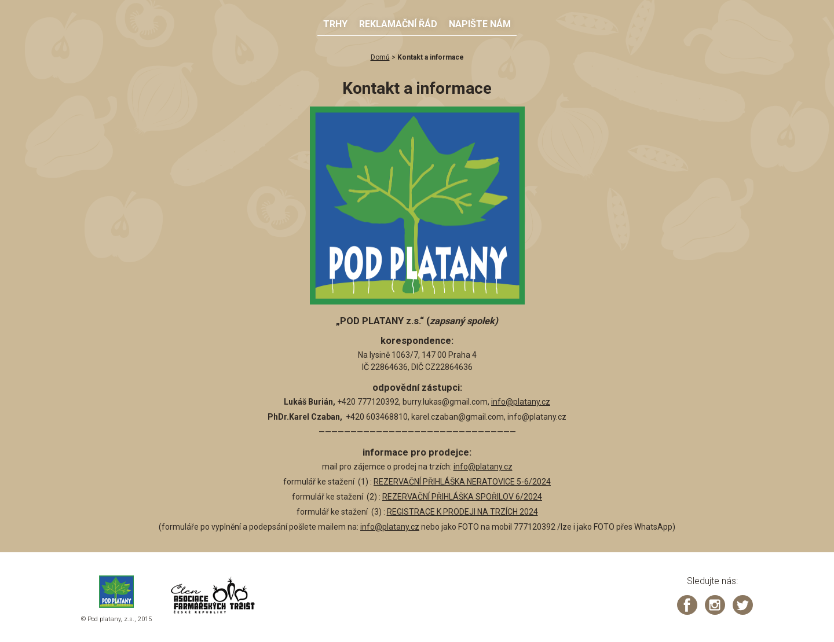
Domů (380, 57)
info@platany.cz (520, 401)
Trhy (335, 24)
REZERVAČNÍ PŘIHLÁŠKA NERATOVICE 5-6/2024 (462, 481)
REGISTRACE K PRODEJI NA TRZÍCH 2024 (462, 511)
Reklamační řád (398, 24)
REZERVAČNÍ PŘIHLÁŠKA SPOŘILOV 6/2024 (462, 496)
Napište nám (480, 24)
